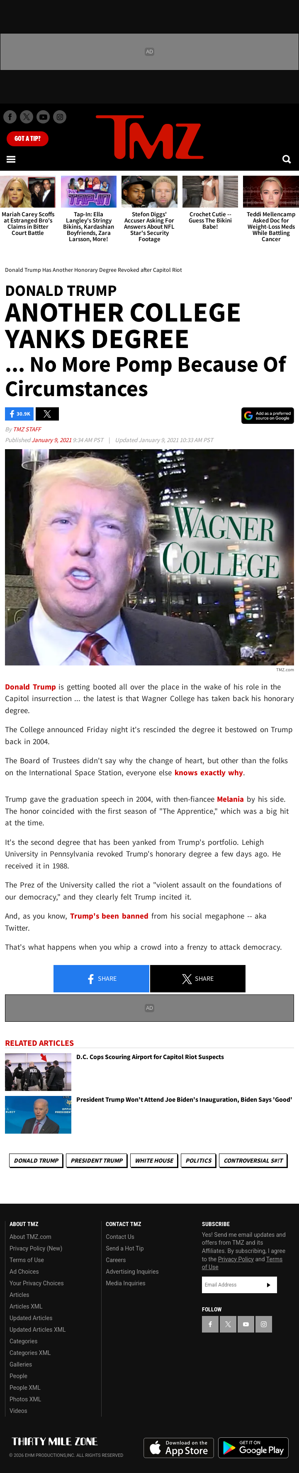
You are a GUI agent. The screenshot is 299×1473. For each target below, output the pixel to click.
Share (101, 979)
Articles (19, 1295)
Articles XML (26, 1306)
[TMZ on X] (26, 116)
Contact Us (120, 1237)
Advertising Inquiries (132, 1271)
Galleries (21, 1364)
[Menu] (11, 159)
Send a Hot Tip (124, 1248)
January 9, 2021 (52, 440)
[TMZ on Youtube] (43, 116)
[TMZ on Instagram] (59, 116)
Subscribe (268, 1285)
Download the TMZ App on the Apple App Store (178, 1448)
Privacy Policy (236, 1259)
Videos (18, 1411)
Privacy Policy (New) (36, 1248)
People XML (25, 1387)
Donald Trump (36, 1160)
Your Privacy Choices (37, 1283)
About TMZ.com (30, 1237)
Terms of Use (27, 1260)
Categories (23, 1341)
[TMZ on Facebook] (10, 116)
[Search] (287, 159)
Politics (198, 1160)
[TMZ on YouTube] (246, 1324)
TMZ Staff (27, 429)
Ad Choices (24, 1271)
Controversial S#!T (253, 1160)
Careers (116, 1260)
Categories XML (30, 1353)
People (18, 1376)
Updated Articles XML (38, 1329)
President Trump (96, 1160)
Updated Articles (31, 1318)
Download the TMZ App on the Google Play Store (253, 1447)
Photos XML (25, 1399)
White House (154, 1160)
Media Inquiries (125, 1283)
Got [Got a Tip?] (28, 139)
